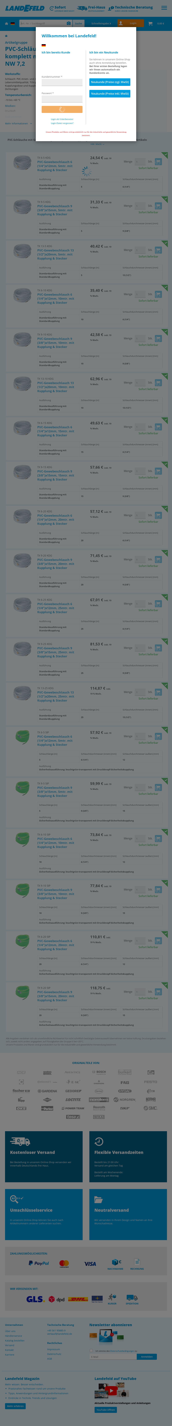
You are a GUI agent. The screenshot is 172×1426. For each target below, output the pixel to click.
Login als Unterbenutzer (62, 119)
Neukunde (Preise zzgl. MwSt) (110, 82)
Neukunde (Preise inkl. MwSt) (110, 93)
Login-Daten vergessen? (62, 123)
